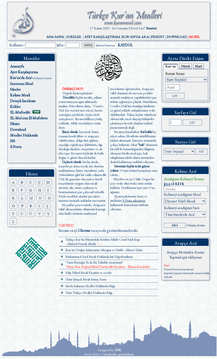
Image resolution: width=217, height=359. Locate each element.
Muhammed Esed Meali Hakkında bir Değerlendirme (99, 256)
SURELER (73, 37)
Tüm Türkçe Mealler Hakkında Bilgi (88, 292)
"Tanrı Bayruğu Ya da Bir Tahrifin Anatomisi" (94, 262)
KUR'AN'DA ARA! (135, 37)
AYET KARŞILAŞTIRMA (102, 37)
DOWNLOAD (177, 37)
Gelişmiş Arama (195, 225)
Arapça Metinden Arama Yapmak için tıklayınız (185, 255)
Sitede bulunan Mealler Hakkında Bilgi (90, 286)
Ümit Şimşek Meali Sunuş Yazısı (85, 279)
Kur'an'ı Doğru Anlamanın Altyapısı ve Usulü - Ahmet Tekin (103, 250)
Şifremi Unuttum (105, 45)
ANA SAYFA (55, 37)
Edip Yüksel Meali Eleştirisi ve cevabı (88, 272)
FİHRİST (157, 37)
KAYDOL (125, 45)
